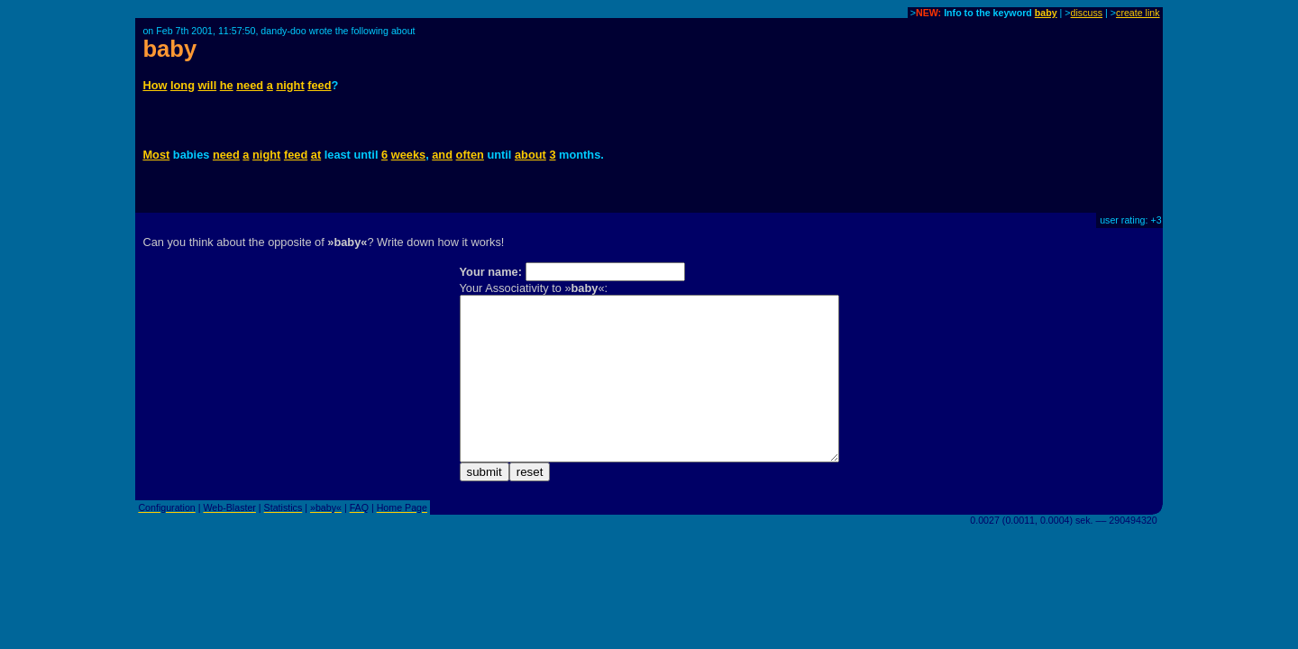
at (316, 154)
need (249, 85)
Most (155, 154)
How (154, 85)
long (182, 85)
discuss (1087, 12)
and (442, 154)
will (207, 85)
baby (1046, 12)
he (226, 85)
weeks (408, 154)
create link (1138, 12)
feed (319, 85)
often (470, 154)
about (530, 154)
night (290, 85)
